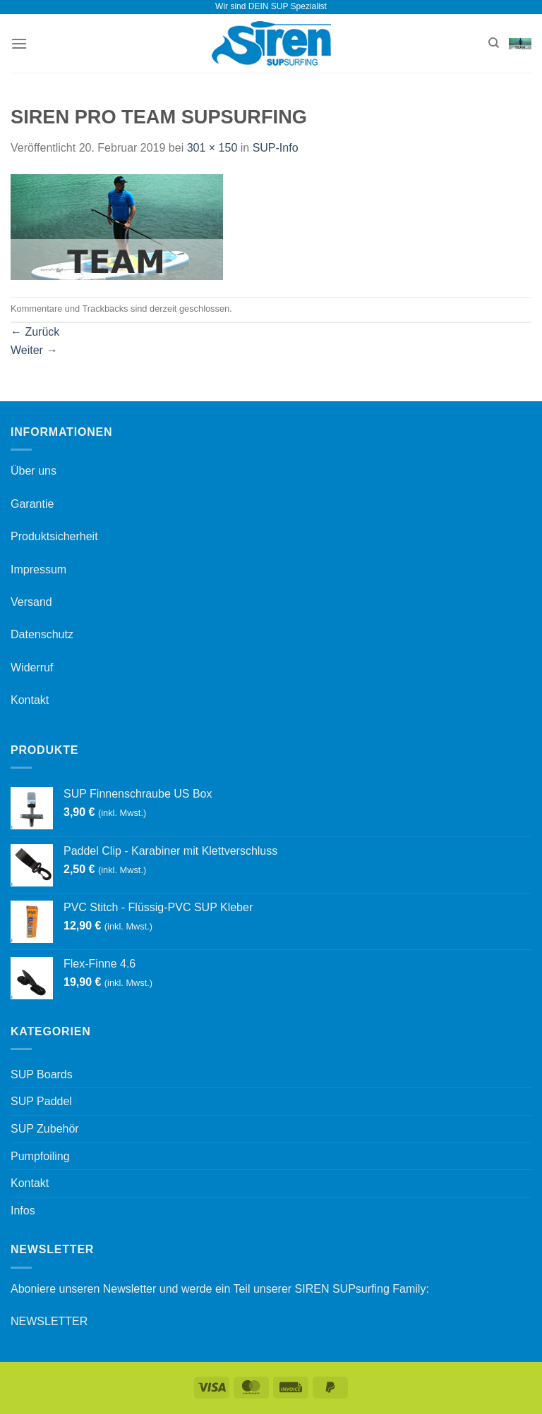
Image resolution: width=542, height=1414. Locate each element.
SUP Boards (42, 1074)
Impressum (38, 569)
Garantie (32, 504)
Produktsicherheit (54, 536)
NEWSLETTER (49, 1321)
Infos (23, 1211)
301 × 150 (212, 148)
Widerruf (32, 668)
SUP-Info (276, 148)
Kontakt (30, 700)
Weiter (34, 350)
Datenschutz (42, 634)
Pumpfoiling (40, 1156)
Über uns (33, 471)
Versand (31, 602)
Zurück (35, 332)
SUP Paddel (41, 1101)
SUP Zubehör (45, 1129)
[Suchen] (493, 43)
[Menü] (19, 43)
